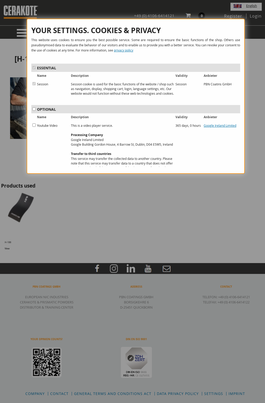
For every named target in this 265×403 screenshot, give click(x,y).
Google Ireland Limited (220, 125)
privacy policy (123, 50)
